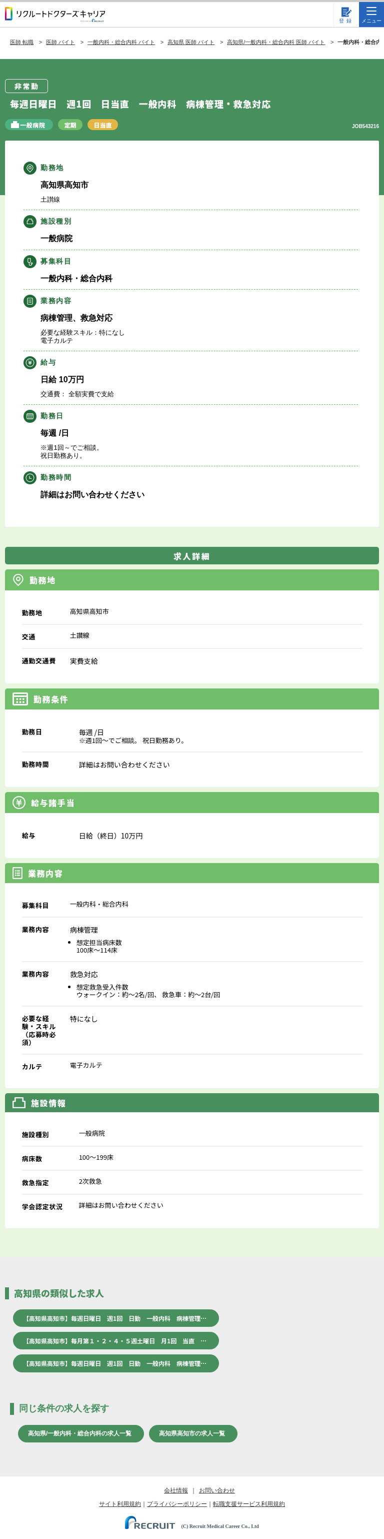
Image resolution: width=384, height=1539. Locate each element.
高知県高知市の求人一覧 (192, 1433)
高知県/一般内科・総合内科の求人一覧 (80, 1433)
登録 (346, 21)
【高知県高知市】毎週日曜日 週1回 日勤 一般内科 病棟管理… (114, 1318)
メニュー (372, 15)
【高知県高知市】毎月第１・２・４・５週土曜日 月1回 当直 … (114, 1340)
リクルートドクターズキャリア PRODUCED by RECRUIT (55, 14)
